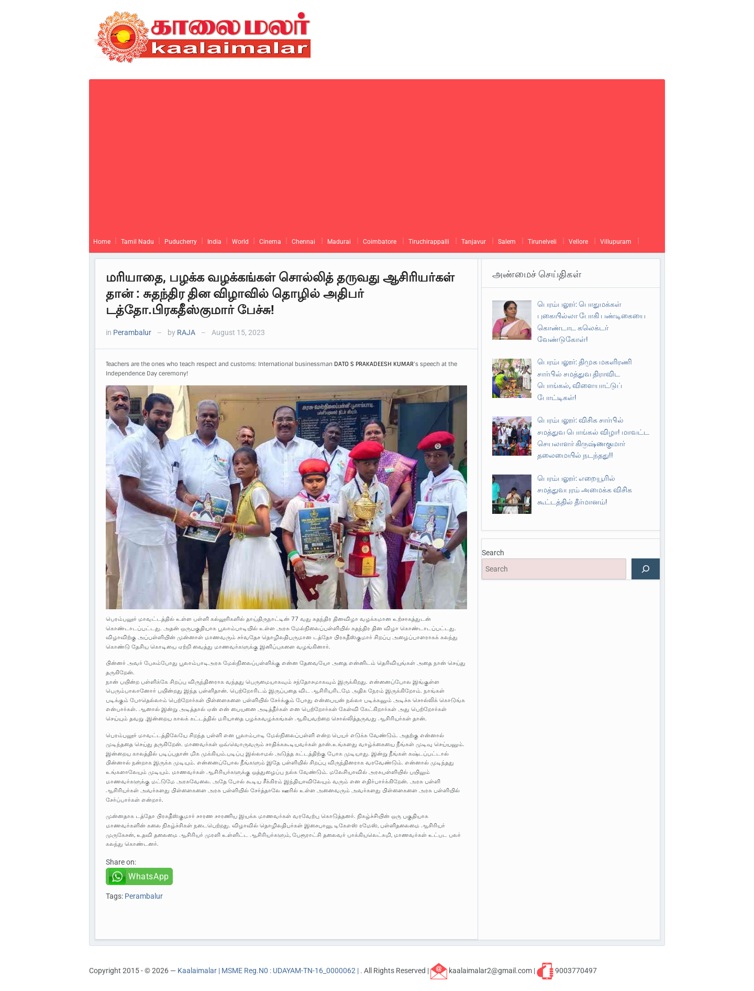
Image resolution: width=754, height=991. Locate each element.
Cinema (270, 241)
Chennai (303, 241)
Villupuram (615, 241)
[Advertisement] (377, 152)
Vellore (578, 241)
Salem (507, 241)
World (240, 241)
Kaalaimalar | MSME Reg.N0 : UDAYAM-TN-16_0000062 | (269, 970)
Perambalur (132, 332)
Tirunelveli (542, 241)
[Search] (645, 568)
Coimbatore (379, 241)
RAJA (186, 332)
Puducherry (180, 241)
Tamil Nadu (137, 241)
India (214, 241)
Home (101, 241)
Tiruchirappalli (428, 241)
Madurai (339, 241)
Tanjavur (473, 241)
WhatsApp (148, 876)
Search (493, 552)
